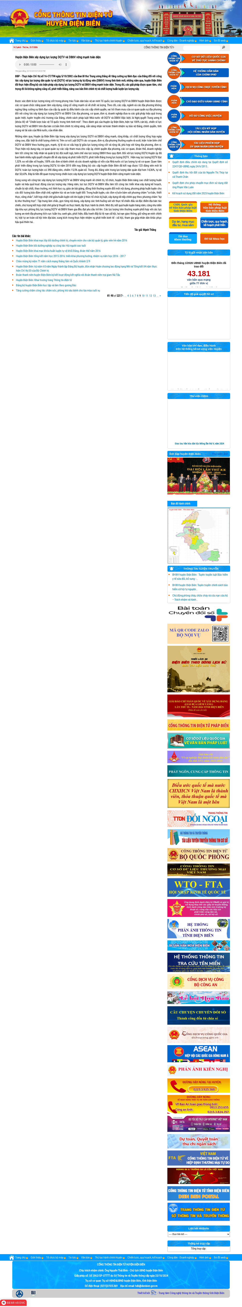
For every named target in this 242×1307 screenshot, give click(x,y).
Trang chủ (17, 40)
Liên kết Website (198, 1228)
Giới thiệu (36, 40)
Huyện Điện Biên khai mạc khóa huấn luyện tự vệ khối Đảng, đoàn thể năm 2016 (58, 251)
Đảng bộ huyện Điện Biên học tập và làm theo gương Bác (46, 285)
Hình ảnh (204, 40)
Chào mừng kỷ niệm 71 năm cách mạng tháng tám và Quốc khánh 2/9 (53, 261)
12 (150, 295)
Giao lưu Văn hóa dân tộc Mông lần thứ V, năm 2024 (199, 443)
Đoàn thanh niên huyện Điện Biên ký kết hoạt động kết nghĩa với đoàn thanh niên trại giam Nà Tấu (68, 275)
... (125, 295)
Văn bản (85, 40)
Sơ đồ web (220, 40)
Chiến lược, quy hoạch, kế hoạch (145, 40)
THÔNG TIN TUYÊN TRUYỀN (194, 569)
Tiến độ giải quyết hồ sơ (199, 294)
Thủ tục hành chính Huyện (108, 40)
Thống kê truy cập (199, 1243)
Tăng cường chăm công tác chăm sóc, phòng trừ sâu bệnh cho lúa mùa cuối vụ (58, 290)
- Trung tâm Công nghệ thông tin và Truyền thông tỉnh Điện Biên (187, 1293)
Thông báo (188, 156)
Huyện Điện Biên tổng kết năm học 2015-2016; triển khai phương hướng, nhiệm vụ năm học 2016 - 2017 (70, 256)
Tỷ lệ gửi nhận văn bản (199, 252)
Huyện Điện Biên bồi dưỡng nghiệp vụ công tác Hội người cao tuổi (51, 245)
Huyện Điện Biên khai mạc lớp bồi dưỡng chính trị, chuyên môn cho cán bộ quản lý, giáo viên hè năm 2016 (71, 240)
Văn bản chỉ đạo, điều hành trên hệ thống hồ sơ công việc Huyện (199, 347)
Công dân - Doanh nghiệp (180, 40)
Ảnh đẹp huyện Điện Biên (185, 454)
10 (143, 295)
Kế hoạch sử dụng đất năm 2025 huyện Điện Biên (198, 193)
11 (147, 295)
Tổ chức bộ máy (54, 40)
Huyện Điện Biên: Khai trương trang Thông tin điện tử (44, 280)
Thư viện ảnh (220, 454)
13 (154, 295)
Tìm (223, 47)
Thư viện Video (199, 396)
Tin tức (72, 40)
